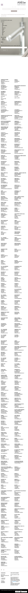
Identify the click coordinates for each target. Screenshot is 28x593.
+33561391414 (16, 377)
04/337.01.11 (16, 152)
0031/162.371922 (17, 528)
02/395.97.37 (16, 135)
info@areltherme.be (3, 182)
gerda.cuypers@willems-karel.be (19, 147)
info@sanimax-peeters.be (18, 124)
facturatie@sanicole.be (4, 141)
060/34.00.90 (16, 228)
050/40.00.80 (3, 240)
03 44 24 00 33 (16, 417)
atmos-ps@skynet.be (3, 118)
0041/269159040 (17, 552)
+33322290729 (17, 458)
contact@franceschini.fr (18, 390)
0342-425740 (3, 499)
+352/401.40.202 (17, 469)
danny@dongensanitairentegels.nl (19, 529)
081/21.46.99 (16, 210)
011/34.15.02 (2, 141)
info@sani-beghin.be (17, 136)
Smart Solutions (3, 37)
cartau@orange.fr (3, 384)
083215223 (2, 223)
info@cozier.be (16, 188)
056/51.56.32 (2, 251)
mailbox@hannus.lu (3, 488)
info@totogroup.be (17, 113)
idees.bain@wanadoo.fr (18, 395)
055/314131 (16, 291)
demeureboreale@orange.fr (4, 436)
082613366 (2, 234)
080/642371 (2, 169)
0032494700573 (3, 314)
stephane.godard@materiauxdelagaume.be (6, 188)
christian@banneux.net (4, 159)
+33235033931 (3, 446)
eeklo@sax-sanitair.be (4, 298)
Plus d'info (24, 591)
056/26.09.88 (3, 366)
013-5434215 (2, 528)
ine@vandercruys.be (17, 304)
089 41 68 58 (2, 146)
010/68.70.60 (16, 309)
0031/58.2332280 (3, 493)
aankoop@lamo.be (17, 344)
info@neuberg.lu (17, 470)
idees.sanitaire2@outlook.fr (18, 424)
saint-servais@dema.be (18, 205)
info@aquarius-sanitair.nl (18, 523)
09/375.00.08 (16, 559)
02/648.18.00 (2, 118)
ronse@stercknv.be (3, 292)
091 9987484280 (3, 470)
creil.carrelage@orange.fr (18, 418)
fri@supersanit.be (17, 309)
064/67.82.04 (3, 123)
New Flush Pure (3, 27)
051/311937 (2, 360)
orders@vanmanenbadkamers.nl (5, 500)
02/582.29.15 (16, 303)
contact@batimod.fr (3, 418)
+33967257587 (17, 452)
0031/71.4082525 (17, 546)
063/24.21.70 (2, 181)
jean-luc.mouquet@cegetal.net (18, 453)
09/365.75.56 (3, 257)
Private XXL (3, 31)
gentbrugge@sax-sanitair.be (4, 269)
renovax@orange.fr (17, 441)
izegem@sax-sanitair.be (4, 361)
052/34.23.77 (3, 309)
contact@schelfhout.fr (17, 401)
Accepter (18, 591)
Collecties (2, 21)
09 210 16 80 (2, 268)
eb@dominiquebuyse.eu (18, 130)
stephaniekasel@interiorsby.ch (5, 554)
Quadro (2, 23)
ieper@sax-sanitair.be (17, 367)
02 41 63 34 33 (3, 395)
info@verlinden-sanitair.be (18, 104)
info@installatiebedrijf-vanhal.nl (19, 540)
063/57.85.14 (16, 181)
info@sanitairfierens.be (4, 104)
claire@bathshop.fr (17, 430)
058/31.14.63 (2, 343)
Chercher (4, 50)
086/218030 (16, 199)
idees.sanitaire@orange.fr (4, 407)
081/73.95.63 (16, 204)
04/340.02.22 (3, 152)
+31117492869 (16, 540)
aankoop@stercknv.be (17, 281)
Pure (2, 26)
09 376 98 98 (16, 297)
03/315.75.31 (16, 88)
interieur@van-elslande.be (4, 344)
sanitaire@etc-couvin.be (18, 229)
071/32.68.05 (16, 118)
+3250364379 (16, 320)
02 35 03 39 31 (16, 440)
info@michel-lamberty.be (4, 176)
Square (2, 24)
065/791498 (16, 123)
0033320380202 (3, 417)
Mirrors (2, 42)
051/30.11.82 (16, 354)
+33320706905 (17, 412)
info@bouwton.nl (17, 547)
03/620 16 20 (2, 112)
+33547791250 (16, 383)
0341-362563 (16, 499)
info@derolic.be (17, 559)
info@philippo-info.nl (3, 547)
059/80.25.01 (16, 240)
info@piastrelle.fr (17, 384)
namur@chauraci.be (17, 211)
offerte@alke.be (3, 582)
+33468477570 (3, 377)
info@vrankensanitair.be (4, 565)
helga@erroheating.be (17, 141)
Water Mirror (3, 39)
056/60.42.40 (3, 349)
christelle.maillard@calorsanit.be (5, 164)
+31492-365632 (3, 534)
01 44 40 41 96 (3, 435)
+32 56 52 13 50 (3, 83)
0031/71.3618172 (3, 546)
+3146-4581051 (3, 517)
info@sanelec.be (17, 223)
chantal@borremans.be (4, 89)
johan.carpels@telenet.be (18, 321)
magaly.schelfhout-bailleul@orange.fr (19, 407)
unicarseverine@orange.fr (4, 464)
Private (2, 30)
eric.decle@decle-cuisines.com (5, 458)
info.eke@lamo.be (3, 264)
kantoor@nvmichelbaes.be (4, 275)
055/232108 (2, 291)
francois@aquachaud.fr (4, 413)
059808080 (2, 326)
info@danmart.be (3, 217)
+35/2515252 (16, 476)
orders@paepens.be (3, 286)
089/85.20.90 (16, 141)
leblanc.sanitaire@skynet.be (4, 229)
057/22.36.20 (16, 366)
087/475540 (16, 163)
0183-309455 (16, 522)
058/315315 (2, 337)
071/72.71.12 (2, 228)
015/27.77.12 (2, 104)
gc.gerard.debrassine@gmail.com (19, 153)
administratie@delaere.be (18, 355)
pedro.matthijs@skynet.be (18, 235)
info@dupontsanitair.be (18, 327)
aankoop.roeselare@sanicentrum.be (19, 350)
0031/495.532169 (17, 511)
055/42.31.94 (16, 286)
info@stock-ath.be (3, 136)
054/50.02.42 (3, 286)
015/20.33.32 (16, 104)
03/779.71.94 (2, 274)
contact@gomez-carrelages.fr (18, 378)
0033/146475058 (17, 429)
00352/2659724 (3, 481)
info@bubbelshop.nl (3, 506)
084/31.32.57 (2, 199)
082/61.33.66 (16, 217)
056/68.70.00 (16, 331)
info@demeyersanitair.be (18, 286)
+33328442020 (17, 406)
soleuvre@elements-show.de (4, 482)
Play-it (2, 34)
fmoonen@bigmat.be (17, 159)
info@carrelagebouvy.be (18, 176)
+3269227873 (16, 129)
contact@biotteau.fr (3, 395)
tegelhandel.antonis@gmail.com (5, 523)
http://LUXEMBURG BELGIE (4, 182)
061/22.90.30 (16, 187)
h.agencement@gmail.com (18, 413)
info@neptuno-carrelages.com (5, 124)
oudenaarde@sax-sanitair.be (18, 292)
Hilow (2, 33)
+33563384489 (3, 463)
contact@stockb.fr (3, 441)
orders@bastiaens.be (3, 147)
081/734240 (2, 210)
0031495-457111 (17, 505)
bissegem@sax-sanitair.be (4, 332)
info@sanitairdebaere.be (4, 350)
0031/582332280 (17, 494)
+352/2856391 (16, 487)
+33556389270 (17, 389)
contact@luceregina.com (18, 436)
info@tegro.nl (3, 529)
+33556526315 (3, 383)
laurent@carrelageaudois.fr (4, 378)
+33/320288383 (17, 400)
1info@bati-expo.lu (17, 488)
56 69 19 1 (2, 487)
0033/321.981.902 (3, 423)
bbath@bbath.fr (3, 430)
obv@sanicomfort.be (17, 332)
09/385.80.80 (3, 263)
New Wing (2, 29)
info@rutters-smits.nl (17, 518)
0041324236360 (3, 559)
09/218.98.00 (2, 297)
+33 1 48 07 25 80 (17, 435)
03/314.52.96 (2, 88)
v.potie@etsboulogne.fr (18, 458)
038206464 (16, 94)
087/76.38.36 (3, 175)
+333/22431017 (3, 458)
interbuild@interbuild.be (18, 94)
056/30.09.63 (16, 326)
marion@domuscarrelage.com (5, 401)
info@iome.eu (16, 194)
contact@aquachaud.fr (4, 424)
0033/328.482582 (3, 406)
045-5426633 (16, 517)
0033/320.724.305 (3, 412)
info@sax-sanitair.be (17, 269)
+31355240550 (3, 540)
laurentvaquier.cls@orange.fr (4, 390)
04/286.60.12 (2, 163)
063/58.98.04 (3, 187)
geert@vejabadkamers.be (4, 309)
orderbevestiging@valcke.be (18, 298)
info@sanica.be (3, 194)
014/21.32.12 (16, 82)
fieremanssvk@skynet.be (4, 304)
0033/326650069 (17, 395)
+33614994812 (16, 423)
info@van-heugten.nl (3, 535)
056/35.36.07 (3, 331)
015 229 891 (2, 94)
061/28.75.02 (16, 175)
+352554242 (2, 476)
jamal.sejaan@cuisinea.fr (4, 453)
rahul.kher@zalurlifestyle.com (5, 471)
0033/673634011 (17, 446)
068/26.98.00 (3, 135)
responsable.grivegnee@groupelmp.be (6, 153)
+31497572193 (3, 522)
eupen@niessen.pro (17, 164)
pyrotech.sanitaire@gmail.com (18, 118)
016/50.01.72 (2, 564)
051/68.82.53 (16, 343)
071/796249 (2, 216)
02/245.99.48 (16, 112)
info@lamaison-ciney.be (4, 223)
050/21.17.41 (2, 354)
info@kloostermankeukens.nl (4, 541)
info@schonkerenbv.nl (4, 512)
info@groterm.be (3, 355)
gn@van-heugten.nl (17, 535)
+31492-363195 (17, 534)
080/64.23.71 (16, 169)
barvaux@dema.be (17, 200)
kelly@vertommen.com (4, 94)
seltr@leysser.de (3, 372)
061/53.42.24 (2, 193)
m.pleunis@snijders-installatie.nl (19, 512)
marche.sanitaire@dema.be (4, 200)
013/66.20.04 (16, 146)
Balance (2, 32)
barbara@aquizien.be (3, 281)
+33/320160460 (3, 400)
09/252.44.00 (16, 268)
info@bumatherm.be (17, 182)
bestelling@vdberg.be (17, 89)
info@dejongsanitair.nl (4, 494)
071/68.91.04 (16, 223)
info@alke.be (2, 83)
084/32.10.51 (16, 193)
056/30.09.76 (3, 245)
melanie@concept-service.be (4, 205)
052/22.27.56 (3, 280)
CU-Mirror (2, 38)
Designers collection (4, 25)
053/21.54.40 (16, 280)
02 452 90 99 (2, 303)
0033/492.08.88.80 (17, 372)
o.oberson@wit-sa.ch (17, 553)
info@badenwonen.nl (17, 500)
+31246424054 (3, 505)
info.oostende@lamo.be (18, 241)
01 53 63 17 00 (3, 429)
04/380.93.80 (3, 158)
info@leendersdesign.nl (4, 518)
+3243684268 (16, 158)
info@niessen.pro (3, 170)
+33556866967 (3, 389)
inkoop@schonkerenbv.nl (18, 506)
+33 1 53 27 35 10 (3, 440)
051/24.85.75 (16, 349)
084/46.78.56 (3, 204)
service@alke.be (3, 581)
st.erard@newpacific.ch (4, 559)
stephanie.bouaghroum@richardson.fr (19, 372)
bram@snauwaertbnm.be (4, 315)
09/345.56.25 (16, 251)
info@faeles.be (16, 218)
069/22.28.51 (2, 129)
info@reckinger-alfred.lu (4, 477)
